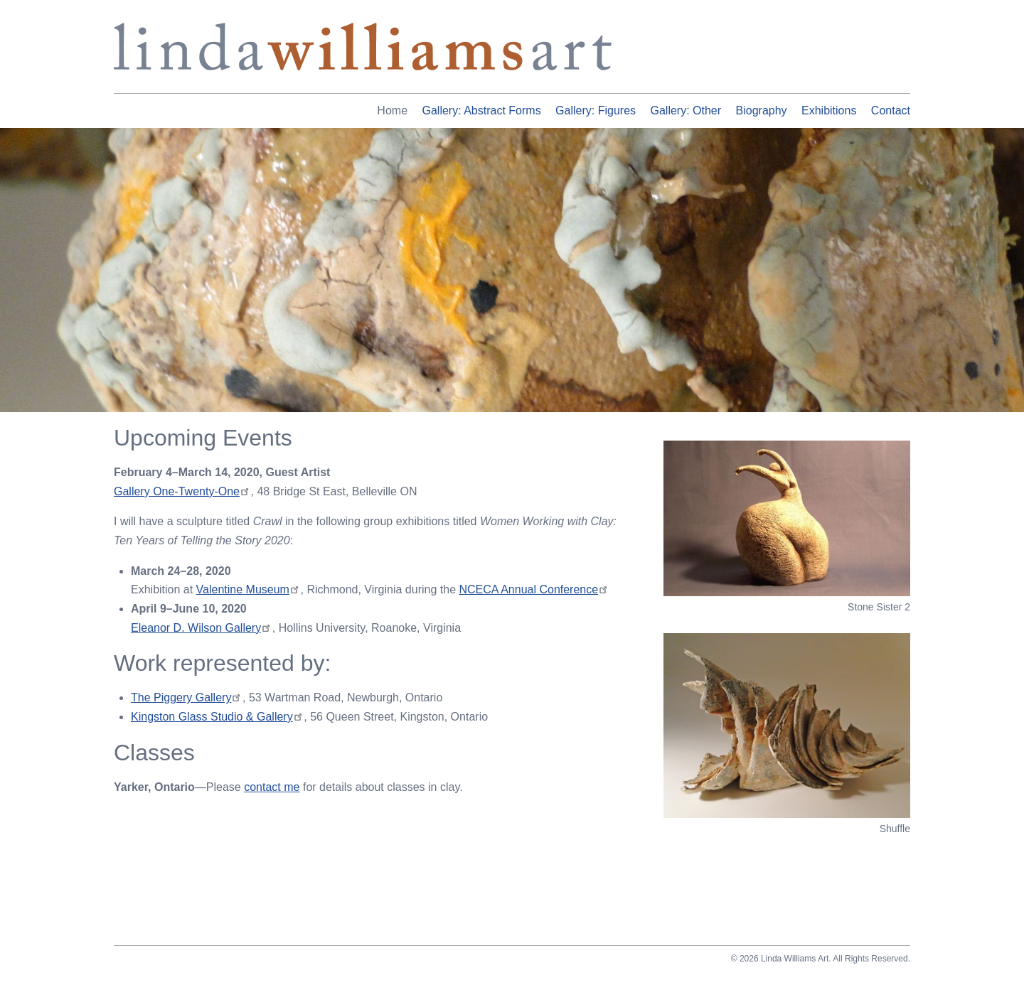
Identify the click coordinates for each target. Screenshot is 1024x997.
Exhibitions (828, 110)
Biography (761, 110)
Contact (890, 110)
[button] (786, 518)
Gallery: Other (685, 110)
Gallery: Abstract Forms (481, 110)
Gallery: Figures (595, 110)
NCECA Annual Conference (534, 589)
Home (392, 110)
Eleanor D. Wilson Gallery (201, 628)
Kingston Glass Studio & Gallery (217, 717)
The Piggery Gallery (186, 697)
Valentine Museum (248, 589)
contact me (271, 787)
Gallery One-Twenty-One (182, 491)
